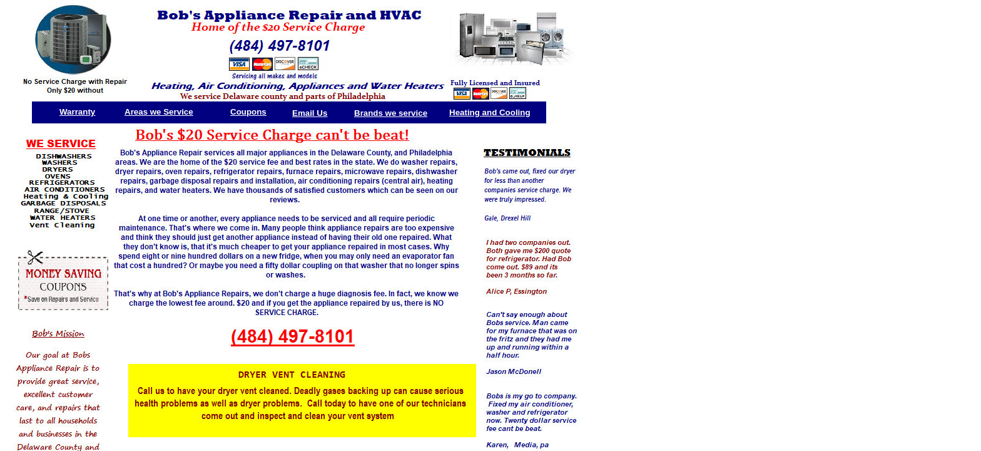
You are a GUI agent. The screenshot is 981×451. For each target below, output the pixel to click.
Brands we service (390, 113)
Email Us (309, 113)
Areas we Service (159, 112)
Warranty (77, 112)
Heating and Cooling (490, 112)
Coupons (248, 112)
